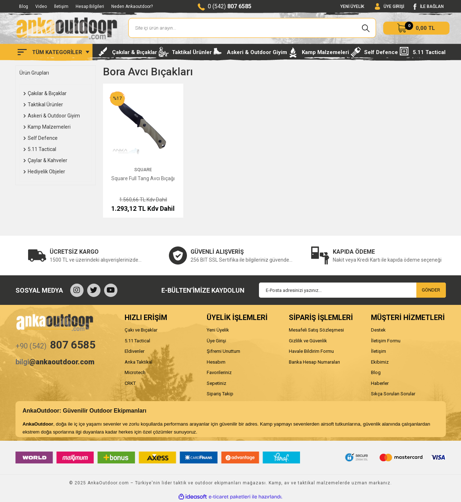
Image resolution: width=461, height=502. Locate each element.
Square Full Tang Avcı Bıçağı (143, 178)
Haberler (380, 383)
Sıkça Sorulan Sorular (393, 393)
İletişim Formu (385, 340)
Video (41, 6)
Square (143, 169)
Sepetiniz (216, 383)
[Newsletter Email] (352, 290)
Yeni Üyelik (218, 330)
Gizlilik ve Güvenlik (308, 340)
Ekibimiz (380, 362)
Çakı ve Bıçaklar (141, 330)
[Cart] (416, 28)
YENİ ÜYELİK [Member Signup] (352, 6)
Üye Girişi (216, 340)
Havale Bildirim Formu (311, 351)
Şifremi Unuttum (223, 351)
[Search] (252, 28)
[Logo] (66, 28)
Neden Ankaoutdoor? (132, 6)
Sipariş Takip (220, 393)
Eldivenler (134, 351)
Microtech (135, 372)
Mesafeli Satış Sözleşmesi (316, 330)
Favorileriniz (219, 372)
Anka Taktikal (138, 362)
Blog (23, 6)
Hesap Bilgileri (90, 6)
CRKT (130, 383)
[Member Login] (389, 6)
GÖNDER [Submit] (431, 290)
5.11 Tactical (137, 340)
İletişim (61, 6)
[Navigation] (53, 52)
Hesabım (216, 362)
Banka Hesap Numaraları (314, 362)
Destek (378, 330)
